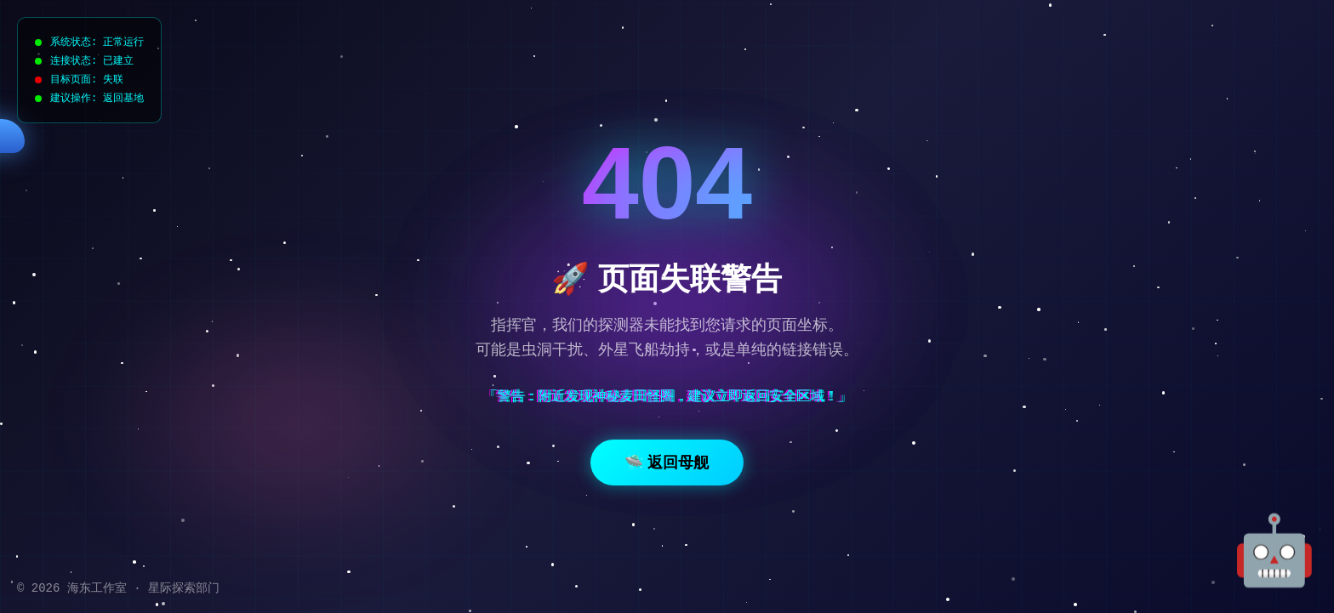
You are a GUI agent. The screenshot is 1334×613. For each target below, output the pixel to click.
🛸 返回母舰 (666, 462)
